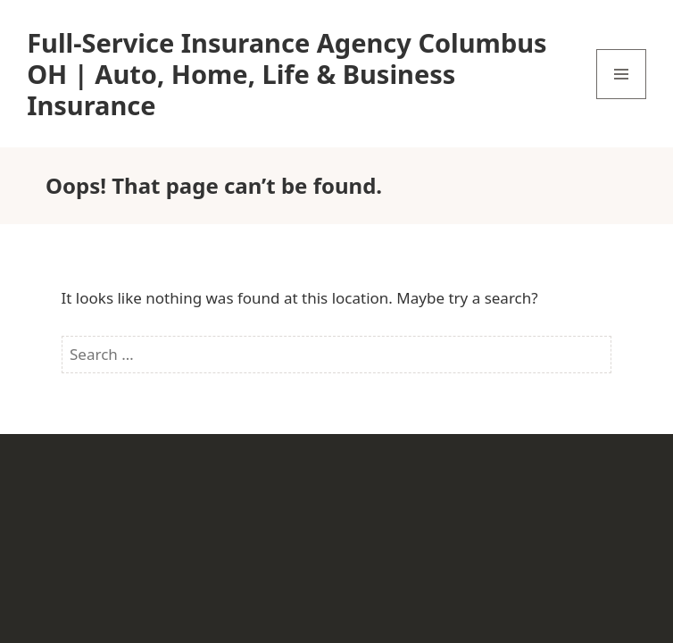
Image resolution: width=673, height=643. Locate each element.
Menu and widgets (621, 98)
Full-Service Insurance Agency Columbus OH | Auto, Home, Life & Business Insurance (286, 73)
